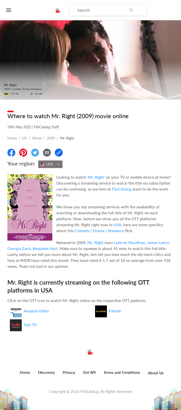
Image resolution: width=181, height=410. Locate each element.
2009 (51, 138)
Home (12, 138)
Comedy (82, 230)
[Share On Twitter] (35, 153)
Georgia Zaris (19, 248)
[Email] (47, 153)
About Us (156, 373)
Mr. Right (95, 242)
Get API (89, 372)
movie (36, 138)
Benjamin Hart (45, 248)
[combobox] (50, 164)
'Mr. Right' (96, 177)
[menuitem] (25, 375)
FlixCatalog (121, 189)
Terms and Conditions (121, 372)
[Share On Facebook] (11, 153)
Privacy (69, 372)
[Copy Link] (59, 153)
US (24, 138)
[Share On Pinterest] (23, 153)
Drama (98, 230)
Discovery (46, 372)
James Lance (158, 242)
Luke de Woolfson (129, 242)
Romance (116, 230)
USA (117, 224)
